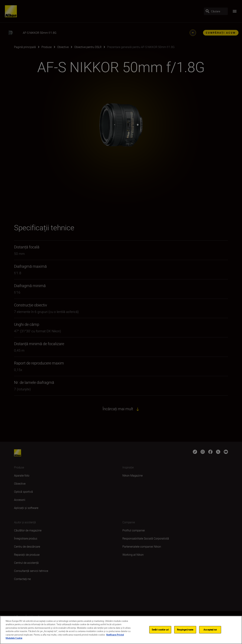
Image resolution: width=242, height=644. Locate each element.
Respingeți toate (185, 629)
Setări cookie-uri (160, 629)
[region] (121, 630)
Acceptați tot (210, 629)
